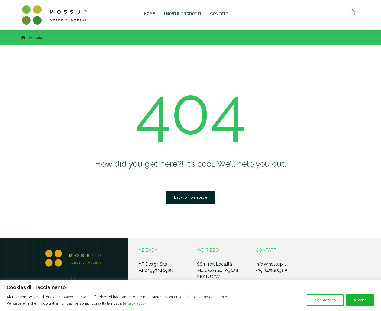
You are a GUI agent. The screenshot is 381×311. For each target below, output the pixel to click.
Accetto (360, 300)
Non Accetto (325, 300)
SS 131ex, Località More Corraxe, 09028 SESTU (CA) (217, 270)
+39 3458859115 (272, 270)
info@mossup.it (271, 264)
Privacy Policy (135, 303)
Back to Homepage (190, 197)
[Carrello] (353, 11)
